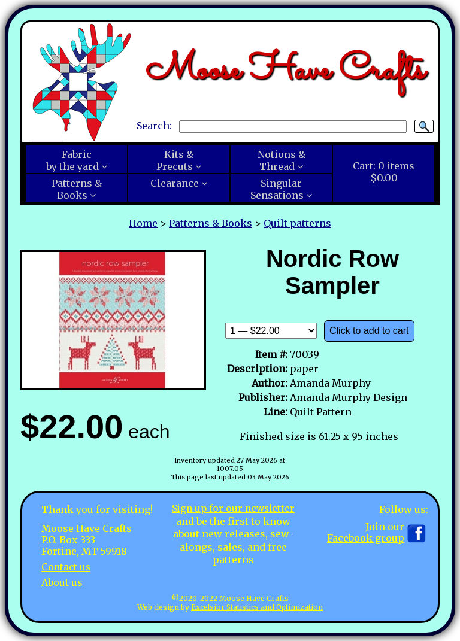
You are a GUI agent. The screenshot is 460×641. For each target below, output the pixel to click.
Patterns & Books (210, 223)
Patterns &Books (77, 189)
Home (143, 223)
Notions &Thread (281, 160)
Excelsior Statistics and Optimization (257, 607)
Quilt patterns (297, 223)
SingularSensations (277, 189)
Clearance (174, 183)
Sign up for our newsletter (233, 508)
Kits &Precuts (174, 160)
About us (62, 582)
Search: (154, 126)
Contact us (66, 567)
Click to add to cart (369, 331)
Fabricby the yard (72, 160)
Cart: (383, 172)
